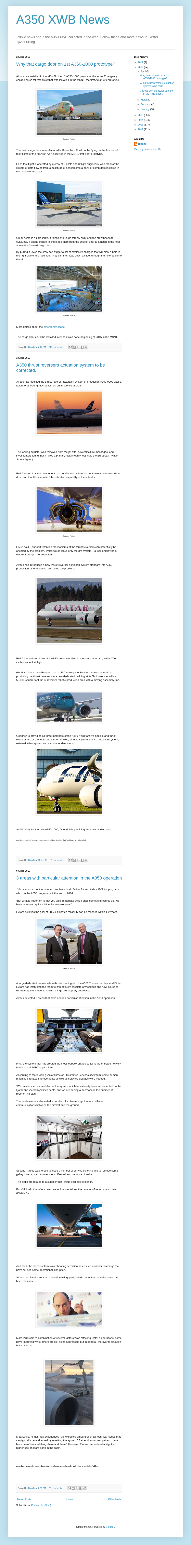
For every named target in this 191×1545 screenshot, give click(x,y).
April (143, 71)
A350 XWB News (63, 19)
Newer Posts (24, 1499)
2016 (141, 67)
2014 (141, 120)
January (145, 109)
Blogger (110, 1527)
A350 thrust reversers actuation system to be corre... (157, 84)
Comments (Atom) (41, 1505)
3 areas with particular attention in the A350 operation (69, 878)
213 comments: (56, 347)
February (146, 104)
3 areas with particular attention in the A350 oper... (157, 92)
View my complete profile (147, 149)
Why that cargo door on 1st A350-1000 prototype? (65, 64)
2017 (141, 62)
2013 (141, 124)
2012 (141, 129)
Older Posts (114, 1499)
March (144, 99)
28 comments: (56, 1488)
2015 (141, 115)
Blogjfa (142, 144)
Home (69, 1499)
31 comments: (57, 860)
